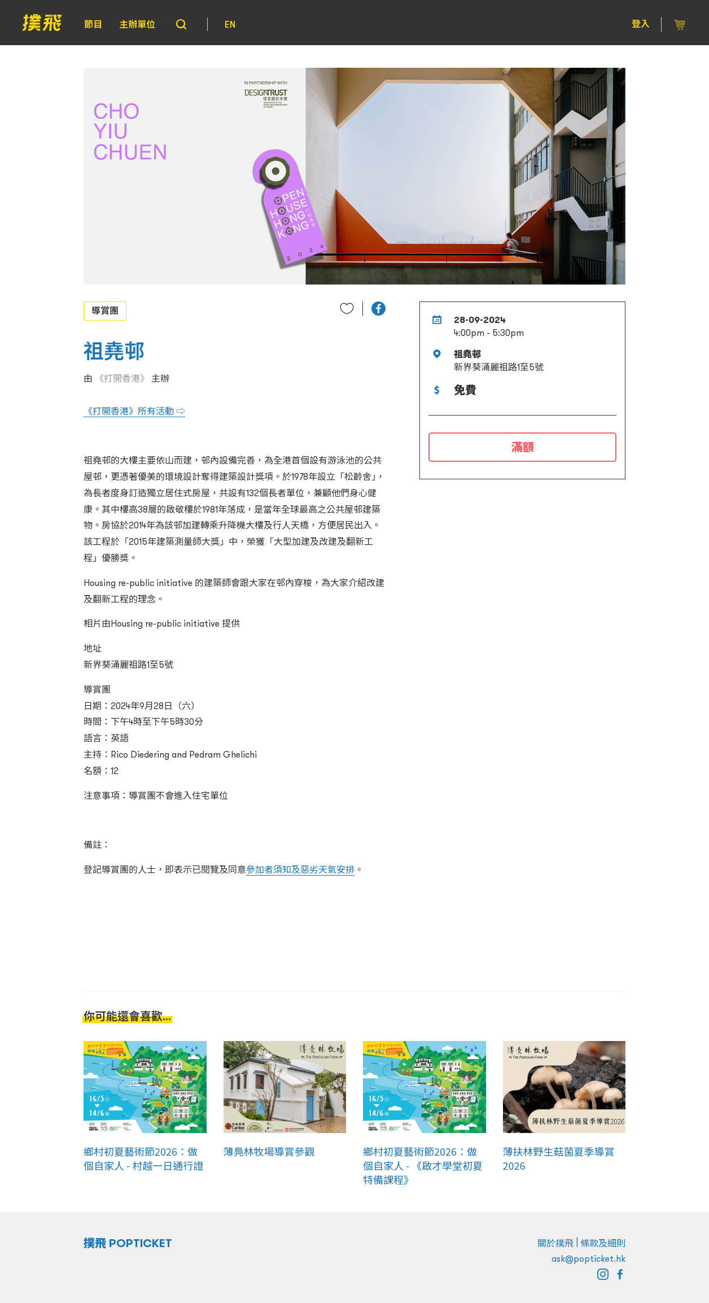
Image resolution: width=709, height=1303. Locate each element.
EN (230, 24)
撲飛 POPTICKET (128, 1243)
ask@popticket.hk (588, 1258)
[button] (378, 308)
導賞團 (105, 310)
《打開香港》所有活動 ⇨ (134, 411)
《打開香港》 (122, 378)
